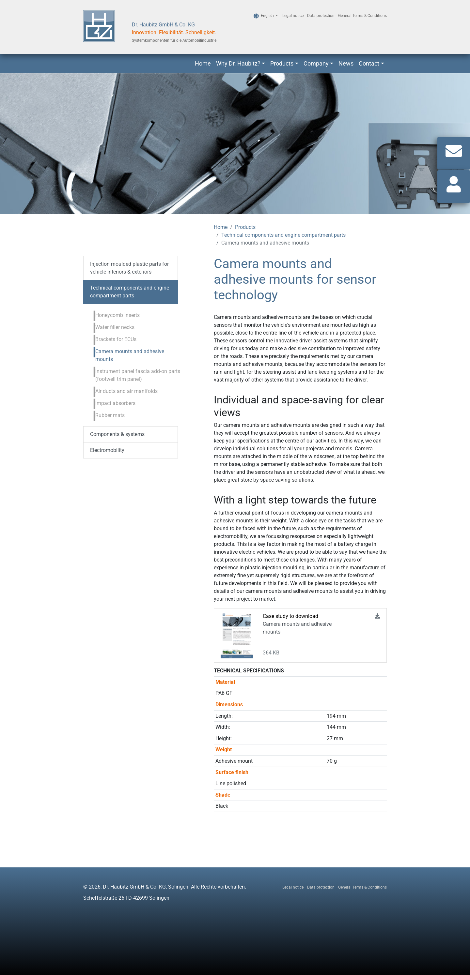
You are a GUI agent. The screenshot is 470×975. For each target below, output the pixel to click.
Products (281, 63)
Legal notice (293, 15)
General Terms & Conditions (362, 15)
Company (316, 63)
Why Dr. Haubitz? (238, 63)
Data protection (321, 15)
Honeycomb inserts (117, 315)
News (345, 63)
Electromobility (107, 450)
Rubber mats (110, 415)
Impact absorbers (115, 403)
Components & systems (117, 434)
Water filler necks (114, 327)
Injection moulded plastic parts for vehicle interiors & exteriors (129, 268)
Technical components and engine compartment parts (283, 235)
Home (203, 63)
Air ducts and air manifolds (126, 391)
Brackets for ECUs (115, 339)
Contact (369, 63)
